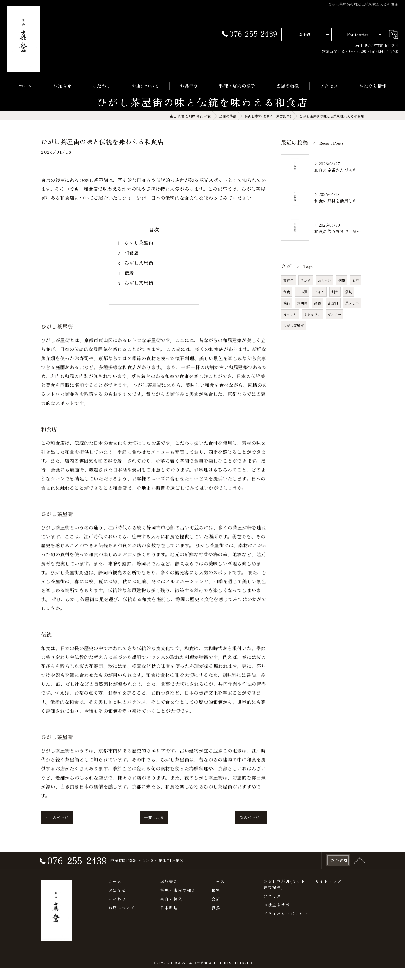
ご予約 (305, 34)
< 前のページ (56, 817)
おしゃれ (324, 280)
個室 (341, 280)
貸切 (348, 291)
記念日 (333, 302)
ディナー (334, 314)
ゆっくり (290, 314)
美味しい (352, 302)
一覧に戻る (154, 817)
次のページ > (251, 817)
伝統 (129, 272)
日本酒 (302, 291)
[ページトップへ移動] (359, 873)
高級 (317, 302)
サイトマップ (328, 881)
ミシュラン (312, 314)
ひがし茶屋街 (139, 242)
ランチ (306, 280)
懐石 (286, 302)
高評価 (288, 280)
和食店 (132, 252)
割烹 (334, 291)
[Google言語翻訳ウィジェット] (393, 34)
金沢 (355, 280)
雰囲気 (302, 302)
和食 (286, 291)
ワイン (319, 291)
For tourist (357, 34)
